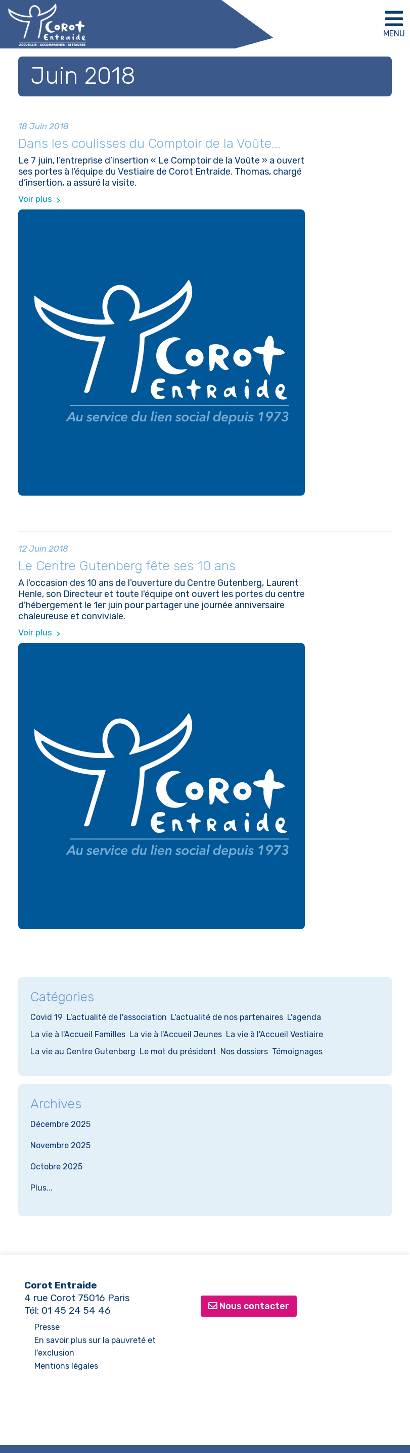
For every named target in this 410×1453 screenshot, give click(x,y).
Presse (47, 1327)
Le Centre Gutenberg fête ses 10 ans (127, 566)
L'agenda (304, 1017)
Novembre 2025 (60, 1145)
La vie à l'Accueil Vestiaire (274, 1034)
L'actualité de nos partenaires (227, 1017)
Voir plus (35, 199)
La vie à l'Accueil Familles (77, 1034)
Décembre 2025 (60, 1124)
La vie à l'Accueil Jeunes (175, 1034)
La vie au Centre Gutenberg (82, 1051)
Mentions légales (66, 1366)
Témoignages (297, 1051)
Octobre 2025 (56, 1166)
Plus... (41, 1188)
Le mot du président (178, 1051)
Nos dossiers (244, 1051)
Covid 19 (46, 1017)
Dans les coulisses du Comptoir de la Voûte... (149, 143)
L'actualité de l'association (117, 1017)
